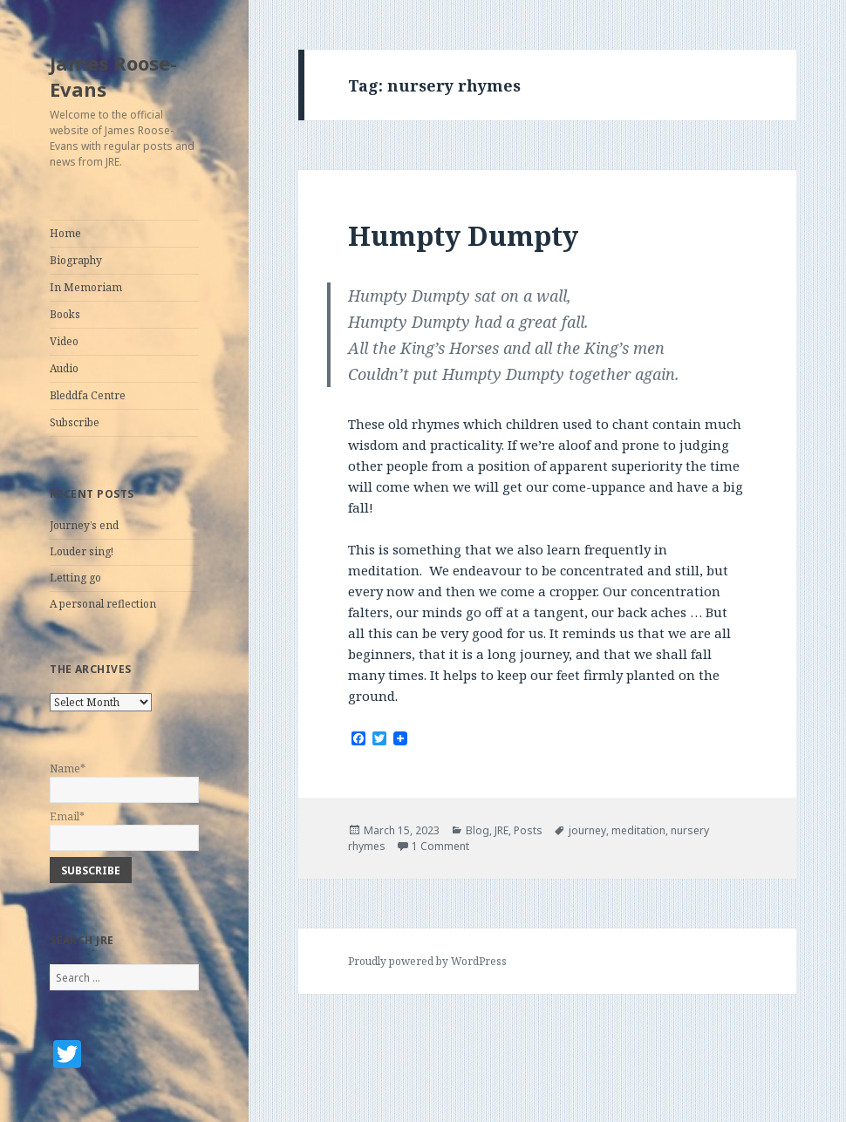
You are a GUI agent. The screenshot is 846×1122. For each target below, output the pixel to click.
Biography (76, 260)
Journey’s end (84, 525)
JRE (501, 830)
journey (587, 830)
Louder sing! (81, 551)
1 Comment (440, 846)
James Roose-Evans (113, 76)
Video (64, 341)
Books (65, 314)
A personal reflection (103, 603)
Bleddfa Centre (88, 395)
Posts (528, 830)
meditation (638, 830)
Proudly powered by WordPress (427, 961)
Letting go (75, 577)
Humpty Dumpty (463, 235)
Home (65, 233)
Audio (64, 368)
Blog (477, 830)
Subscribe (74, 422)
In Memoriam (86, 287)
